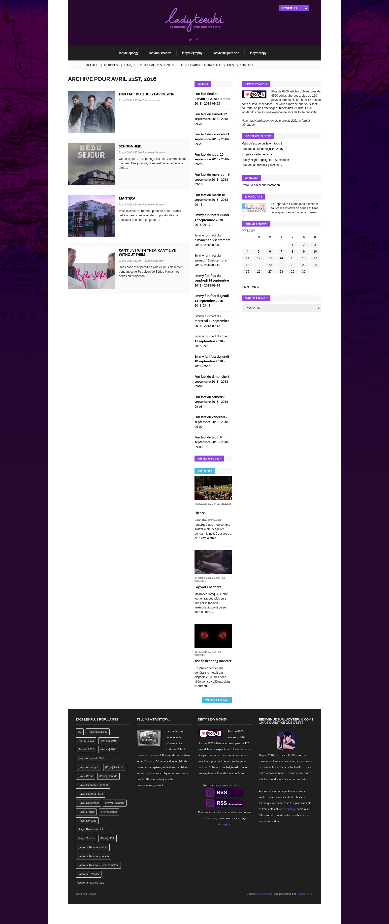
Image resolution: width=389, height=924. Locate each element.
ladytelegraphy (192, 53)
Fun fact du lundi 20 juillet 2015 (262, 149)
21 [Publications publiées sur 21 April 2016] (281, 265)
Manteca (127, 198)
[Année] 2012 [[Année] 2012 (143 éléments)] (86, 740)
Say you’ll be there (207, 587)
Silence (199, 513)
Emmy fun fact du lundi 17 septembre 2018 (211, 217)
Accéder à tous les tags (90, 882)
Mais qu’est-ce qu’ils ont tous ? (262, 143)
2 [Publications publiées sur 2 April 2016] (304, 245)
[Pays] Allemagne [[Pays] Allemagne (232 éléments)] (88, 767)
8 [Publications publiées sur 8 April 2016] (292, 251)
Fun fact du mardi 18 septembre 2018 (209, 197)
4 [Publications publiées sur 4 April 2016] (247, 251)
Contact (246, 65)
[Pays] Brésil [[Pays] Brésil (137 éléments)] (85, 776)
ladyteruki (226, 503)
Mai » (255, 287)
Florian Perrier (305, 893)
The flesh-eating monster (212, 661)
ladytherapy (258, 53)
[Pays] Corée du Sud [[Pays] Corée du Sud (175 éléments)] (90, 793)
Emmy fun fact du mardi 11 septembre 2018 (212, 338)
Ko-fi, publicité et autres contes (149, 65)
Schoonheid (130, 146)
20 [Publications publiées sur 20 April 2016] (270, 265)
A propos (111, 65)
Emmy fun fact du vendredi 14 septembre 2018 (211, 280)
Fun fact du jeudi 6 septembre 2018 (208, 439)
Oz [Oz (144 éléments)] (79, 731)
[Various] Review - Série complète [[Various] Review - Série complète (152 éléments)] (98, 865)
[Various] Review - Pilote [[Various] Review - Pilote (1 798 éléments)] (92, 847)
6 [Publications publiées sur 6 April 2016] (270, 251)
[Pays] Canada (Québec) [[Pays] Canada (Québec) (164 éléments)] (93, 784)
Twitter (190, 39)
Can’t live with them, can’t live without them (147, 252)
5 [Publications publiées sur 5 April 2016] (259, 251)
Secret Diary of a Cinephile (200, 65)
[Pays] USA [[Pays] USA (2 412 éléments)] (107, 838)
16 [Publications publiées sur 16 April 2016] (303, 258)
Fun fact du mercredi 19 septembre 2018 (211, 177)
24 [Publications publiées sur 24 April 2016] (315, 265)
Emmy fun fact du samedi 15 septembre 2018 (210, 260)
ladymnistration (160, 53)
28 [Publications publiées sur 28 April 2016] (281, 271)
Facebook (196, 39)
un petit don (285, 108)
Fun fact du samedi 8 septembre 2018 (209, 399)
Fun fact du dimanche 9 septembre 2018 (211, 379)
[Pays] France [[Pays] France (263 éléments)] (86, 811)
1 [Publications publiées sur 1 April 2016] (292, 245)
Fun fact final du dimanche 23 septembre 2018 (212, 98)
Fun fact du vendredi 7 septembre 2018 (210, 419)
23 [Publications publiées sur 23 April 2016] (303, 265)
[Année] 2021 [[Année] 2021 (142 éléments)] (108, 749)
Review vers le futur (153, 152)
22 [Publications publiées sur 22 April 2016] (292, 265)
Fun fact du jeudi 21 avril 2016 (146, 94)
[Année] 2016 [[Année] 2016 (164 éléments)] (86, 749)
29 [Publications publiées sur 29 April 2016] (292, 271)
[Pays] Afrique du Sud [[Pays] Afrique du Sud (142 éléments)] (91, 758)
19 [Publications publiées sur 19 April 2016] (258, 265)
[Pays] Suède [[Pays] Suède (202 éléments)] (86, 838)
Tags (230, 65)
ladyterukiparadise (226, 53)
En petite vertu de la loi (257, 154)
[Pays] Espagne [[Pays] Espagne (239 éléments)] (114, 802)
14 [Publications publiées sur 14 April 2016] (281, 258)
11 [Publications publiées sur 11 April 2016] (247, 258)
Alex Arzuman (264, 893)
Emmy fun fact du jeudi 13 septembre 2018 (211, 298)
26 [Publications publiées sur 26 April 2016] (258, 271)
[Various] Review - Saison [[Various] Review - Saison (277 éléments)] (93, 856)
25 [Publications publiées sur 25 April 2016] (247, 271)
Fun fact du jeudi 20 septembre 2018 (209, 157)
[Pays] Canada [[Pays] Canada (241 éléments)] (108, 776)
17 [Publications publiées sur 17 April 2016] (315, 258)
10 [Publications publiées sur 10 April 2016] (315, 251)
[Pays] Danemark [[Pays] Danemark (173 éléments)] (88, 802)
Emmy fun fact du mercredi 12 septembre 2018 (211, 321)
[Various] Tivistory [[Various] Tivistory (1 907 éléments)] (88, 873)
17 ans (312, 100)
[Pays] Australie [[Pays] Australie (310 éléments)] (114, 767)
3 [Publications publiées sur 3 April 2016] (315, 245)
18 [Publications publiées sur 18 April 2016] (247, 265)
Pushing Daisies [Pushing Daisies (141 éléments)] (97, 731)
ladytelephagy (128, 53)
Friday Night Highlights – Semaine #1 (266, 160)
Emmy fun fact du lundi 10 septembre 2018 (211, 359)
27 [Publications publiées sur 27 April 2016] (270, 271)
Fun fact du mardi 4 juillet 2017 (262, 165)
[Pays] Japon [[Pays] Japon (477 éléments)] (109, 811)
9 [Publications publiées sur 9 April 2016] (304, 251)
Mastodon (273, 185)
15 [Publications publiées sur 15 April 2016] (292, 258)
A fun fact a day (151, 100)
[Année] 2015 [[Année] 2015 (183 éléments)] (108, 740)
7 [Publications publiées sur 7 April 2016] (281, 251)
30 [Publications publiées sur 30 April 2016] (303, 271)
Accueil (92, 65)
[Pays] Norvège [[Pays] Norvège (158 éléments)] (87, 820)
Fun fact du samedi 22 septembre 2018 (210, 116)
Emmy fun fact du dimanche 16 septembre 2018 (212, 240)
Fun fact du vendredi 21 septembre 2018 (211, 136)
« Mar (245, 287)
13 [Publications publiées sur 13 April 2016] (270, 258)
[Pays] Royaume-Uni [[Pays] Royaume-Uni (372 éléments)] (90, 829)
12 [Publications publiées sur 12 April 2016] (258, 258)
